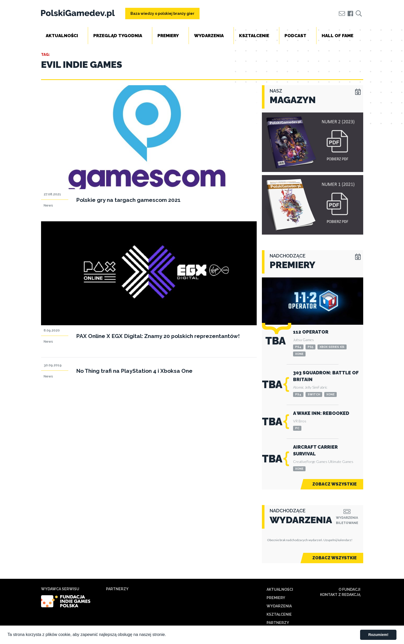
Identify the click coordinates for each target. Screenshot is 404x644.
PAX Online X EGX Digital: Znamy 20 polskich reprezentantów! (158, 336)
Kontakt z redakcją (340, 595)
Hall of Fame (337, 35)
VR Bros (299, 421)
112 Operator (310, 332)
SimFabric (319, 387)
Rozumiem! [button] (378, 635)
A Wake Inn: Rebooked (321, 413)
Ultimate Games (340, 461)
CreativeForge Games (310, 461)
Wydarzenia (209, 35)
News (48, 205)
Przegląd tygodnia (117, 35)
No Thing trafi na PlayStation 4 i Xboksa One (134, 371)
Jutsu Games (303, 339)
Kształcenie (254, 35)
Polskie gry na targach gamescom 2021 (128, 200)
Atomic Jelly (302, 387)
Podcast (295, 35)
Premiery (168, 35)
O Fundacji (349, 589)
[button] (168, 635)
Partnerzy (278, 623)
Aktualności (62, 35)
